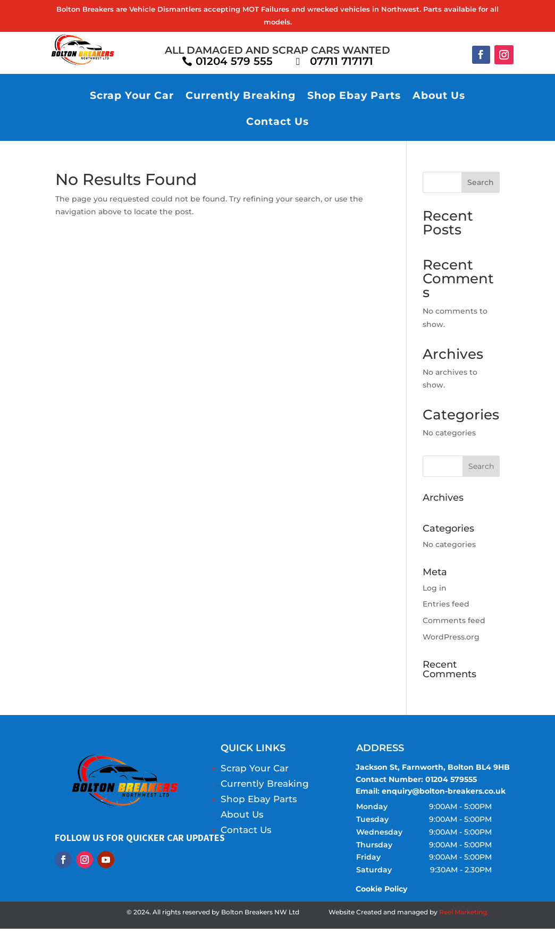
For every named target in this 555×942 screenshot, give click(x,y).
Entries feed (446, 604)
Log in (435, 588)
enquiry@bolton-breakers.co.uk (444, 791)
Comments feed (454, 621)
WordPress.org (451, 637)
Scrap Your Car (132, 96)
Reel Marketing (463, 912)
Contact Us (277, 122)
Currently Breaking (241, 96)
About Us (439, 96)
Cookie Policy (382, 889)
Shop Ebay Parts (354, 96)
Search (480, 182)
